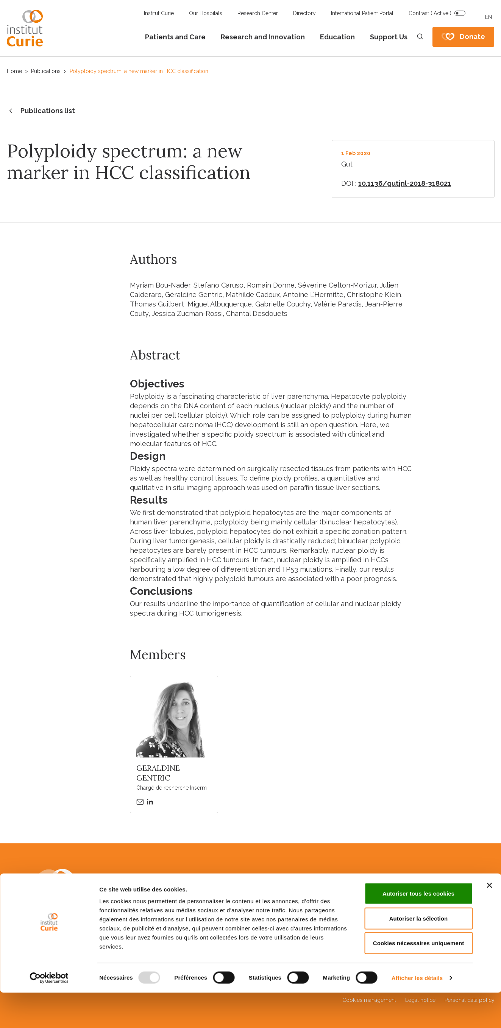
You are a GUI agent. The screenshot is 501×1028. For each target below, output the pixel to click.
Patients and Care (175, 37)
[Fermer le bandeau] (489, 920)
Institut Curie (159, 13)
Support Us (388, 37)
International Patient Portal (362, 13)
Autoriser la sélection (418, 953)
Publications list (41, 111)
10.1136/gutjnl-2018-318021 (404, 183)
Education (337, 37)
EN (488, 17)
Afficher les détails (417, 1013)
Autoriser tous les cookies (418, 928)
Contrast (430, 13)
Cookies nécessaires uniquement (418, 978)
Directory (304, 13)
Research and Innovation (263, 37)
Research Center (257, 13)
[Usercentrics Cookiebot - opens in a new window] (49, 1013)
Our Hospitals (205, 13)
